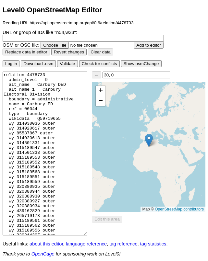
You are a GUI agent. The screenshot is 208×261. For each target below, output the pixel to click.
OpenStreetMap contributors (179, 209)
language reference (86, 243)
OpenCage (43, 253)
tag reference (123, 243)
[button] (149, 140)
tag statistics (153, 243)
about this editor (46, 243)
